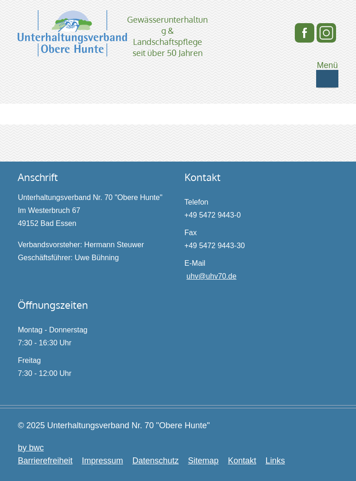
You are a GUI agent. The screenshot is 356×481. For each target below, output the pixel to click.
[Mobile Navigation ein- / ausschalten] (327, 78)
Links (275, 460)
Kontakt (242, 460)
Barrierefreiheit (45, 460)
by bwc (31, 447)
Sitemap (203, 460)
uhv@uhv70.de (211, 276)
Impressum (102, 460)
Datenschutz (155, 460)
